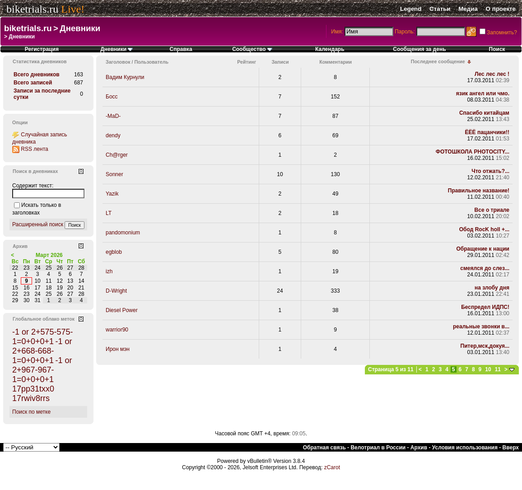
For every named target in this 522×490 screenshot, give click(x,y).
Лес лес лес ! (492, 74)
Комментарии (335, 62)
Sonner (114, 174)
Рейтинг (246, 62)
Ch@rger (117, 155)
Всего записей (33, 82)
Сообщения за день (419, 49)
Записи (280, 62)
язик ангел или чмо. (482, 93)
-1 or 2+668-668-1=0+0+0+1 (42, 351)
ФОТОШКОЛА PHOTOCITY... (472, 152)
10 (488, 369)
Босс (112, 96)
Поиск (497, 49)
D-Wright (116, 291)
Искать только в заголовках (36, 209)
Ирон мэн (118, 349)
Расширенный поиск (37, 224)
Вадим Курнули (125, 77)
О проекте (501, 8)
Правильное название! (478, 190)
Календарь (330, 49)
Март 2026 (49, 255)
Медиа (468, 8)
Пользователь (151, 62)
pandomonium (123, 232)
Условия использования (465, 447)
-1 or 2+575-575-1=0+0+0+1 (42, 336)
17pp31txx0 (33, 388)
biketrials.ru (32, 9)
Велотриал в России (377, 447)
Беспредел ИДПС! (485, 307)
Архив (418, 447)
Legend (410, 8)
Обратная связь (324, 447)
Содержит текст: (32, 185)
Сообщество (252, 49)
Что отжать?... (490, 171)
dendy (113, 135)
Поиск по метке (31, 412)
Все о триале (492, 210)
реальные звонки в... (481, 326)
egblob (114, 252)
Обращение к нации (482, 249)
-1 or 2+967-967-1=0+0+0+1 (42, 370)
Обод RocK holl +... (484, 229)
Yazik (112, 194)
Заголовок (118, 62)
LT (109, 213)
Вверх (511, 447)
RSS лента (34, 149)
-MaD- (113, 116)
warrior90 (117, 330)
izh (109, 271)
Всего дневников (37, 74)
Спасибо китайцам (484, 113)
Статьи (439, 8)
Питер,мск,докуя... (485, 346)
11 (498, 369)
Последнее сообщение (438, 61)
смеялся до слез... (484, 268)
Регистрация (42, 49)
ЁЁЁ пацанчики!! (487, 132)
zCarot (332, 467)
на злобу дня (492, 288)
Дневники (80, 28)
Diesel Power (122, 310)
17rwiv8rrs (31, 398)
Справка (181, 49)
